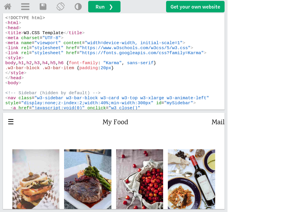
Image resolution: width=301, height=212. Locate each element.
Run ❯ (104, 6)
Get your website (195, 6)
